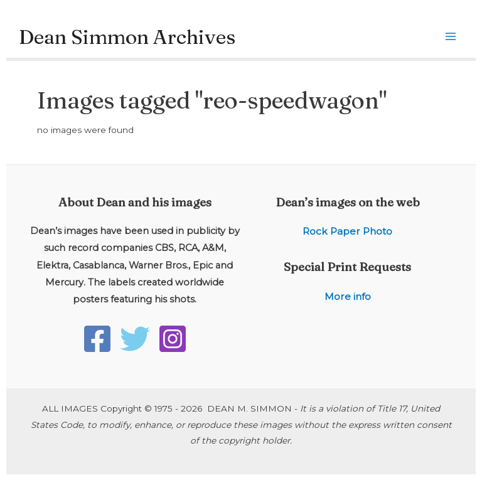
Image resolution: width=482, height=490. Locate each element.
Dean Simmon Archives (127, 36)
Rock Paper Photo (347, 231)
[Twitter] (135, 339)
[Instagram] (173, 339)
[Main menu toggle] (451, 37)
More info (347, 296)
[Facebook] (97, 339)
